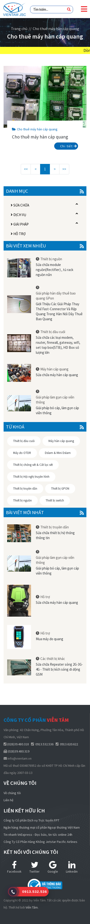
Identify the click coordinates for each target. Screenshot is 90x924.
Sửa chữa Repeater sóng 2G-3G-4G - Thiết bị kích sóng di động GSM (59, 669)
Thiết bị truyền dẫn (25, 489)
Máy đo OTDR (22, 453)
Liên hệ (8, 800)
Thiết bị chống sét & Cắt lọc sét (33, 465)
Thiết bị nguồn (51, 259)
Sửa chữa (20, 205)
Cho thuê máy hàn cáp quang (35, 129)
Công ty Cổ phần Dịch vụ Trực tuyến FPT (31, 820)
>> (64, 169)
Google (53, 867)
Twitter (34, 867)
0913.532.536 (44, 744)
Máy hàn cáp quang (54, 369)
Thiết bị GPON (60, 489)
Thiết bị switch (55, 500)
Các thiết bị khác (52, 658)
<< (26, 169)
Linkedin (72, 867)
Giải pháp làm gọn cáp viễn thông (55, 399)
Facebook (14, 867)
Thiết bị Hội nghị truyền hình (31, 477)
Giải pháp (20, 224)
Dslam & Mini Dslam (58, 453)
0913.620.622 (69, 744)
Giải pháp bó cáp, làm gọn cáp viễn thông (57, 410)
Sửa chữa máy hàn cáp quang (57, 375)
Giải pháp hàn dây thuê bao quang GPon (56, 295)
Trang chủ (19, 28)
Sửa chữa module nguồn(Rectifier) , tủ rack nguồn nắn (54, 269)
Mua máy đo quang (49, 639)
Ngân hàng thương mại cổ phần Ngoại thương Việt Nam (42, 827)
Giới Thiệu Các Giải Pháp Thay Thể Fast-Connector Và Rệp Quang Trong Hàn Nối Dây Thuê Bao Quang (59, 311)
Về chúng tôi (12, 793)
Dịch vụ (18, 214)
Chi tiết (68, 146)
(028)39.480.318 (18, 744)
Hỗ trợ (18, 233)
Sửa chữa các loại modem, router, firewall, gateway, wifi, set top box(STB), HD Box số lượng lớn (58, 345)
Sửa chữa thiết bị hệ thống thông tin (55, 535)
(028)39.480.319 (18, 751)
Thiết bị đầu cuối (52, 331)
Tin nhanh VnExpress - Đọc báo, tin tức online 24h (38, 834)
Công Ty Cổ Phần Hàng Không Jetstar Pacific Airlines (40, 842)
